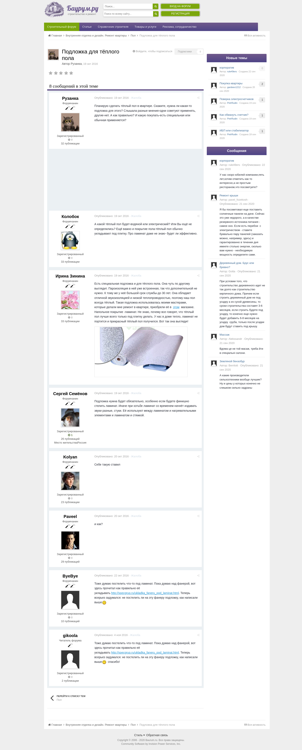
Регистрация (180, 13)
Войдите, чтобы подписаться (154, 51)
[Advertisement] (125, 181)
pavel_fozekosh (238, 199)
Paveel (70, 516)
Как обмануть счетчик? (234, 114)
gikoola (70, 635)
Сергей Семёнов (70, 393)
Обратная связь (157, 735)
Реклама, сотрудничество (179, 27)
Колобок (70, 216)
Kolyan (70, 457)
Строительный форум (61, 27)
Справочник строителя (113, 27)
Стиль (139, 735)
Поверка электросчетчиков (237, 99)
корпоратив (227, 67)
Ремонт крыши (229, 195)
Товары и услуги (145, 27)
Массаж (224, 334)
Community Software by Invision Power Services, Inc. (151, 743)
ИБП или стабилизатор (234, 130)
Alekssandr (235, 338)
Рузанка (76, 63)
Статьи (87, 27)
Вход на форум (180, 6)
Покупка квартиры (231, 83)
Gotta (232, 271)
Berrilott (233, 365)
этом (176, 307)
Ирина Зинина (70, 276)
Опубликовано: (111, 97)
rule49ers (232, 71)
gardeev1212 (234, 87)
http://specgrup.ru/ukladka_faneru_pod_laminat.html (145, 593)
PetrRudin (232, 103)
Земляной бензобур (232, 361)
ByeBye (70, 576)
